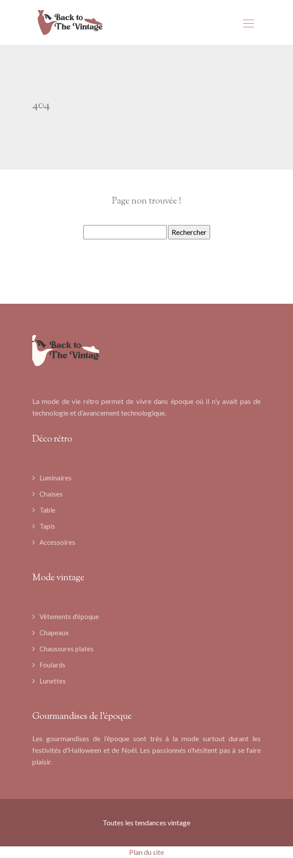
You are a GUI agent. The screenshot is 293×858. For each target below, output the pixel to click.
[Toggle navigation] (248, 25)
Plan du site (146, 852)
